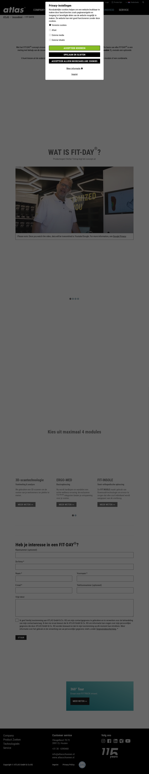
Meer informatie (74, 68)
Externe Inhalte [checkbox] (58, 40)
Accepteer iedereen (74, 48)
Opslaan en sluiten (74, 54)
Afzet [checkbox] (54, 30)
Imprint (74, 74)
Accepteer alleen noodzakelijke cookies (74, 61)
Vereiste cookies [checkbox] (59, 25)
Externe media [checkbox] (58, 35)
